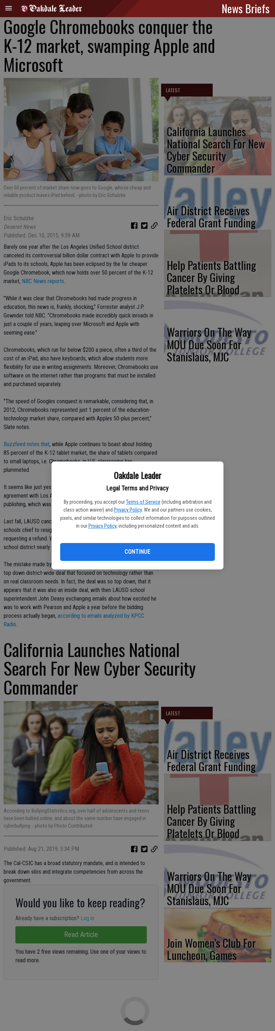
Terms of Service (143, 502)
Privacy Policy (128, 510)
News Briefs (246, 8)
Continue (137, 551)
